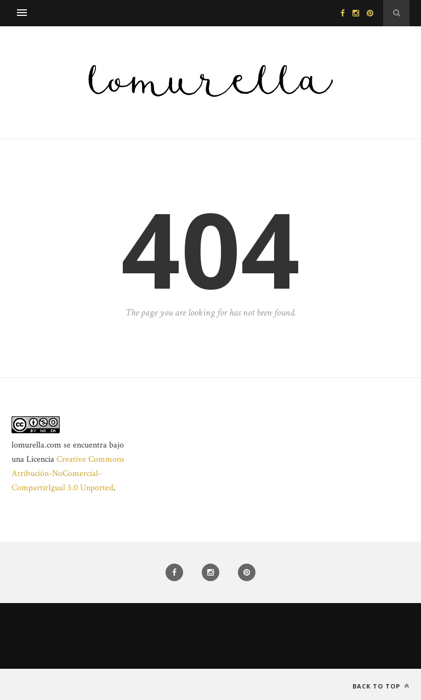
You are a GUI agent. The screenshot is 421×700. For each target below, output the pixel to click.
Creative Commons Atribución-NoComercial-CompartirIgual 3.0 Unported (68, 474)
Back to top (380, 686)
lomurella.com (36, 445)
